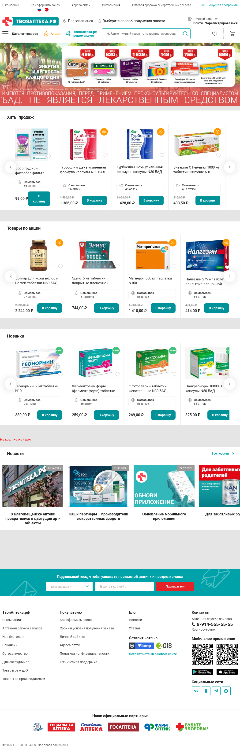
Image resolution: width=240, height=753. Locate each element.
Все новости (223, 453)
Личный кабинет (73, 637)
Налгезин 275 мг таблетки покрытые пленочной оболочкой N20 (207, 281)
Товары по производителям (23, 679)
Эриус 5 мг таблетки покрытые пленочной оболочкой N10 (90, 280)
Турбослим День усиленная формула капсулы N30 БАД (83, 169)
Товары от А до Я (15, 670)
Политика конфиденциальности (84, 653)
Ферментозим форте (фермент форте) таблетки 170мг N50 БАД (93, 388)
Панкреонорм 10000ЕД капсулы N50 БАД (204, 388)
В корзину (39, 198)
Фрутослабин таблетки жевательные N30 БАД (148, 388)
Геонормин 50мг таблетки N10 (36, 388)
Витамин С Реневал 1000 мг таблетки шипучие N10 (196, 169)
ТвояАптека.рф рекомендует (81, 33)
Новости (135, 620)
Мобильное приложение (213, 638)
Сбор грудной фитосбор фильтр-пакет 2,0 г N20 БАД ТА (31, 170)
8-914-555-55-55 (215, 624)
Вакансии (9, 645)
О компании (10, 5)
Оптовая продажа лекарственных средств (161, 5)
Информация (111, 5)
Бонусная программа (218, 5)
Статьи (134, 628)
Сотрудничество (15, 653)
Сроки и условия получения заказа (87, 628)
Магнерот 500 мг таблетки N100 (150, 280)
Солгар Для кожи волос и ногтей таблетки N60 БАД (36, 280)
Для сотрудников (15, 662)
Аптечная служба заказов (22, 628)
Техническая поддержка (78, 662)
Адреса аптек (81, 5)
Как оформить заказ (45, 5)
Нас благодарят (14, 637)
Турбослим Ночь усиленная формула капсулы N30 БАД (140, 169)
